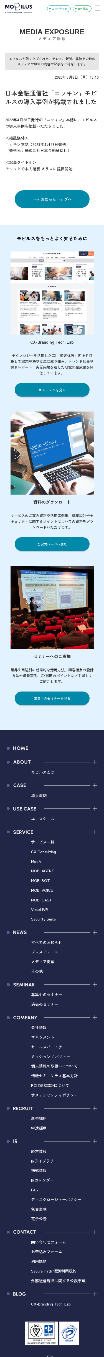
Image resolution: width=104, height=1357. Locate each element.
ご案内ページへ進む (52, 544)
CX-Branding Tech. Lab (51, 1304)
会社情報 (39, 1027)
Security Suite (43, 919)
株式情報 (39, 1170)
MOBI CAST (41, 900)
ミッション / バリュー (50, 1056)
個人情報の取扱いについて (54, 1066)
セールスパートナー (48, 1047)
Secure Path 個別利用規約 (54, 1271)
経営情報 (39, 1151)
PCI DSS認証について (50, 1085)
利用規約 (39, 1261)
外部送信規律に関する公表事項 (58, 1280)
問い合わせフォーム (48, 1242)
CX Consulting (43, 851)
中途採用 (39, 1128)
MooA (36, 861)
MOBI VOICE (42, 890)
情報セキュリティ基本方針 (54, 1075)
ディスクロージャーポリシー (56, 1199)
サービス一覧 (42, 842)
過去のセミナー (44, 1004)
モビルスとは (42, 772)
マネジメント (42, 1037)
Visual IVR (39, 909)
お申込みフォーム (46, 1251)
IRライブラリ (42, 1161)
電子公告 (39, 1218)
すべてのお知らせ (46, 942)
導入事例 (39, 795)
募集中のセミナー (46, 994)
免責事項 (39, 1209)
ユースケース (42, 818)
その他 (37, 971)
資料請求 (83, 9)
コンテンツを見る (52, 389)
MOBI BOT (40, 880)
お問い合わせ (59, 9)
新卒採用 (39, 1118)
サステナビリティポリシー (54, 1095)
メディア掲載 (42, 961)
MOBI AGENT (42, 870)
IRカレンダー (42, 1180)
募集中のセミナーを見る (52, 698)
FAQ (35, 1189)
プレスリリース (44, 952)
